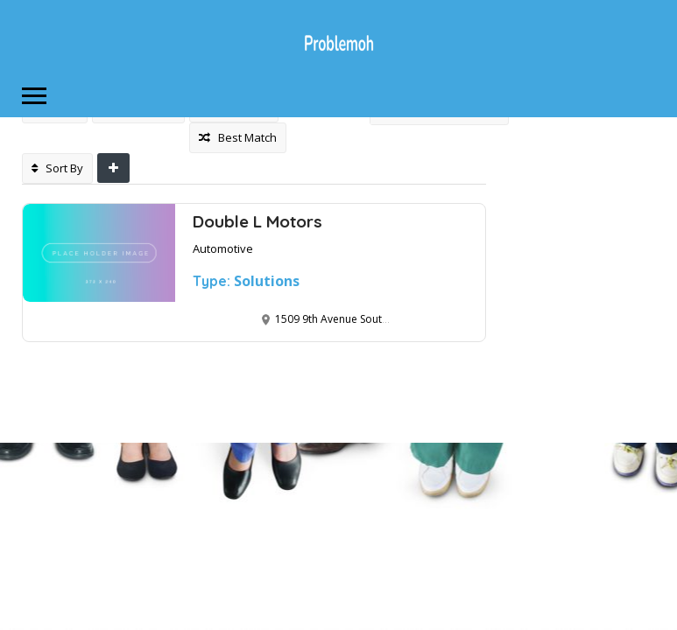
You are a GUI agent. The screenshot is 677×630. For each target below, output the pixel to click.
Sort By (57, 168)
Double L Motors (257, 221)
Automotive (223, 248)
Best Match (238, 137)
